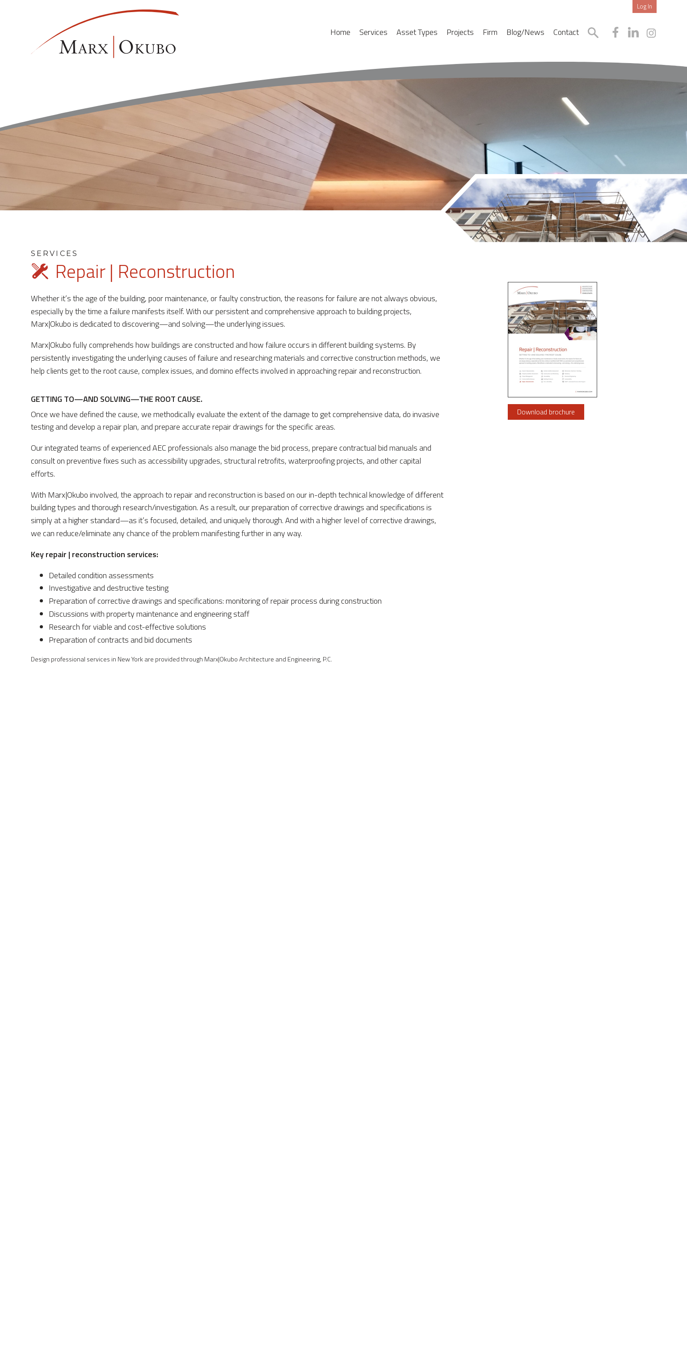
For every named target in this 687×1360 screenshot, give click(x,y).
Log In (644, 6)
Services (373, 32)
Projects (460, 32)
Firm (490, 32)
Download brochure (546, 411)
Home (340, 32)
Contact (566, 32)
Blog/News (525, 32)
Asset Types (417, 32)
